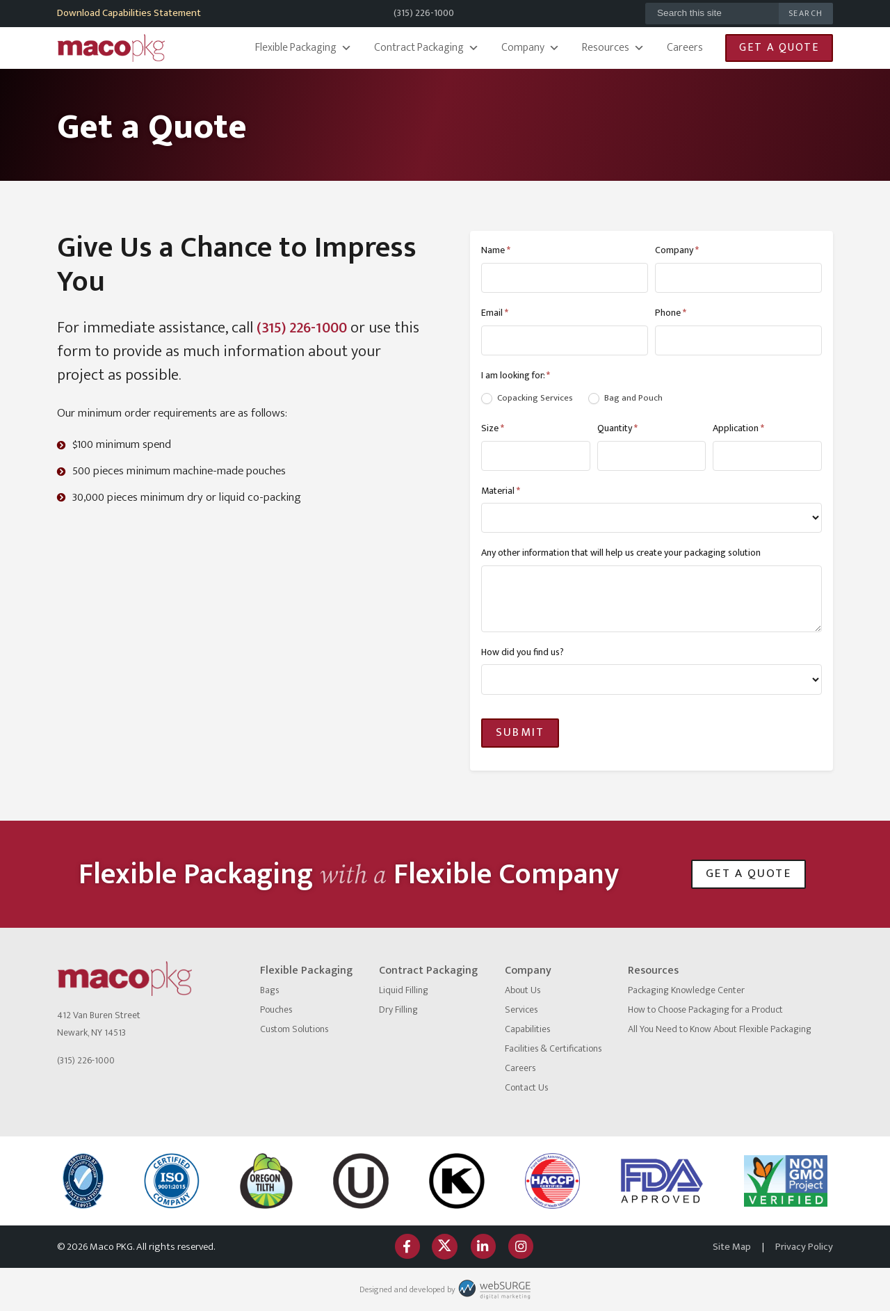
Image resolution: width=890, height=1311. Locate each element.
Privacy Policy (804, 1246)
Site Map (732, 1246)
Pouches (276, 1010)
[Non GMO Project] (785, 1181)
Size (492, 428)
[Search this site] (712, 13)
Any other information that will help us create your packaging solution (621, 553)
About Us (522, 990)
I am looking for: (515, 375)
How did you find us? (522, 652)
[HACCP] (552, 1181)
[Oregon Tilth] (266, 1181)
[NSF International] (83, 1181)
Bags (269, 990)
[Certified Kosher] (361, 1181)
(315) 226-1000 (424, 13)
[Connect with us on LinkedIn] (483, 1247)
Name (495, 250)
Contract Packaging (426, 48)
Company (530, 48)
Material (500, 491)
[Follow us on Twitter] (445, 1247)
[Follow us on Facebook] (407, 1247)
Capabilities (527, 1029)
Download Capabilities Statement (129, 13)
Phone (670, 313)
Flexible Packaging (303, 48)
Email (494, 313)
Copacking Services (527, 398)
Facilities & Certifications (553, 1048)
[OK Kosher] (457, 1181)
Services (521, 1010)
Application (738, 428)
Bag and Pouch (625, 398)
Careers (685, 47)
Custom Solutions (294, 1029)
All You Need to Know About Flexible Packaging (719, 1029)
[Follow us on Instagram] (520, 1247)
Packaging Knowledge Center (686, 990)
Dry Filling (398, 1010)
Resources (613, 48)
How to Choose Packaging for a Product (705, 1010)
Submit (520, 732)
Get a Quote (779, 47)
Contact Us (526, 1087)
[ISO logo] (172, 1181)
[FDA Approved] (662, 1181)
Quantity (617, 428)
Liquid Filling (403, 990)
